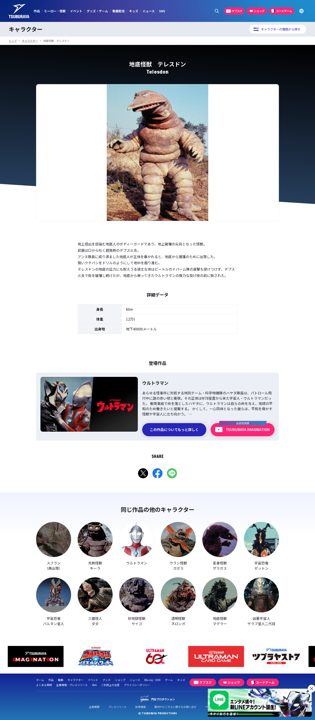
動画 (60, 680)
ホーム (40, 680)
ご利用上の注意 (110, 685)
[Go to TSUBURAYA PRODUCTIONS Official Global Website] (301, 11)
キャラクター (30, 41)
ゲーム (169, 680)
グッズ (106, 680)
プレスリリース (117, 707)
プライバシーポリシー (137, 685)
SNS (162, 11)
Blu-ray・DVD (152, 680)
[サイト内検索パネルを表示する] (217, 11)
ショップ (120, 680)
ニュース (149, 11)
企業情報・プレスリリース (72, 685)
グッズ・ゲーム (97, 11)
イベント (76, 11)
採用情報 (140, 707)
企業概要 (94, 707)
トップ (13, 41)
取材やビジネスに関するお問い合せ (175, 707)
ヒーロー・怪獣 (55, 11)
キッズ (133, 11)
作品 (37, 11)
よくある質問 (44, 685)
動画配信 (118, 11)
